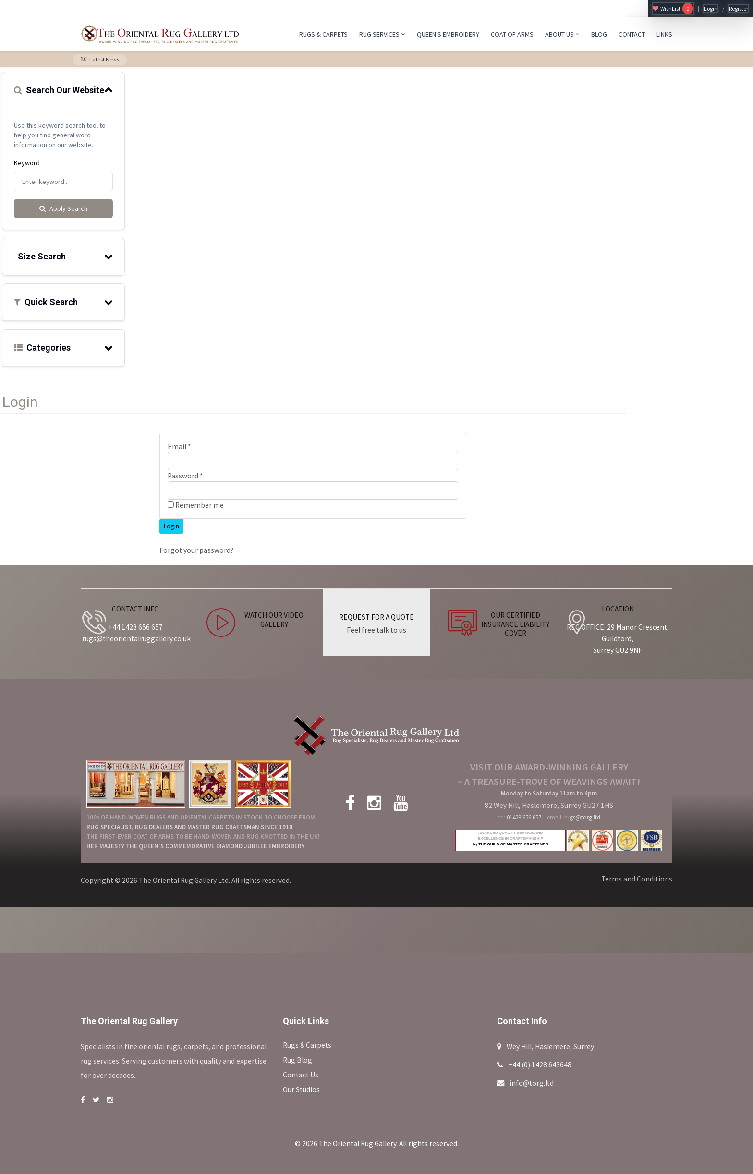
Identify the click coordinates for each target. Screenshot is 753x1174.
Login (710, 8)
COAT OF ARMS (512, 34)
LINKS (664, 34)
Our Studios (301, 1089)
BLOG (599, 34)
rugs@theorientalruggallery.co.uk (136, 638)
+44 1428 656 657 (135, 627)
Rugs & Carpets (307, 1045)
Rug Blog (297, 1059)
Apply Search (63, 208)
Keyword (27, 163)
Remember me (196, 505)
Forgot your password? (196, 550)
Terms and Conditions (636, 878)
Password (185, 475)
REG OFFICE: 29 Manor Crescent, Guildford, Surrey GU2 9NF (618, 639)
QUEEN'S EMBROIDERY (448, 34)
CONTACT (632, 34)
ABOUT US (562, 34)
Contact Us (300, 1074)
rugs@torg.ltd (582, 817)
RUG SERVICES (382, 34)
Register (738, 8)
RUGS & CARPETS (323, 34)
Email (179, 446)
